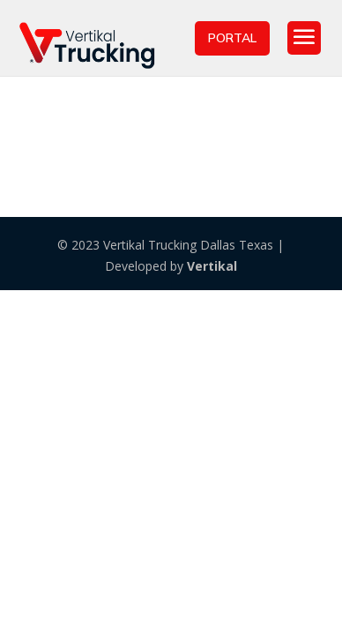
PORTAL (232, 38)
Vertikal (212, 266)
